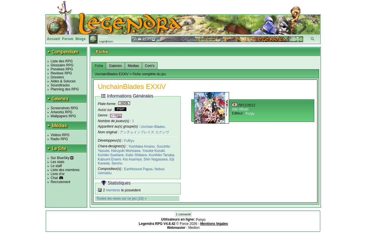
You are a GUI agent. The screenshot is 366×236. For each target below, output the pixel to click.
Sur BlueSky (62, 158)
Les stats (57, 162)
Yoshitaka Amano (141, 146)
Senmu (117, 163)
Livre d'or (58, 174)
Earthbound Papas (138, 169)
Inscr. (110, 41)
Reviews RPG (61, 73)
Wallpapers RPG (63, 116)
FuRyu (129, 141)
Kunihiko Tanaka (161, 155)
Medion (194, 228)
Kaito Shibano (136, 155)
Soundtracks (60, 85)
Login (102, 41)
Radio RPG (59, 139)
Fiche (99, 66)
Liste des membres (65, 170)
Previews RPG (62, 69)
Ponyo (201, 220)
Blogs (80, 39)
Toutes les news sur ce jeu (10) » (121, 199)
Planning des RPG (65, 89)
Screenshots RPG (64, 108)
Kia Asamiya (132, 159)
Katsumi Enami (109, 159)
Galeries (115, 66)
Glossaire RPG (62, 65)
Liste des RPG (62, 61)
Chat (54, 178)
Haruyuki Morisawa (125, 151)
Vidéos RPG (60, 135)
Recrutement (60, 182)
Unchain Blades (153, 126)
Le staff (56, 166)
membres (113, 190)
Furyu (250, 114)
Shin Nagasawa (156, 159)
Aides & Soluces (63, 81)
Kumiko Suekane (111, 155)
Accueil (53, 39)
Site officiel (240, 109)
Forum (67, 39)
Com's (150, 66)
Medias (133, 66)
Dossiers (57, 77)
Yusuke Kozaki (153, 151)
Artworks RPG (61, 112)
